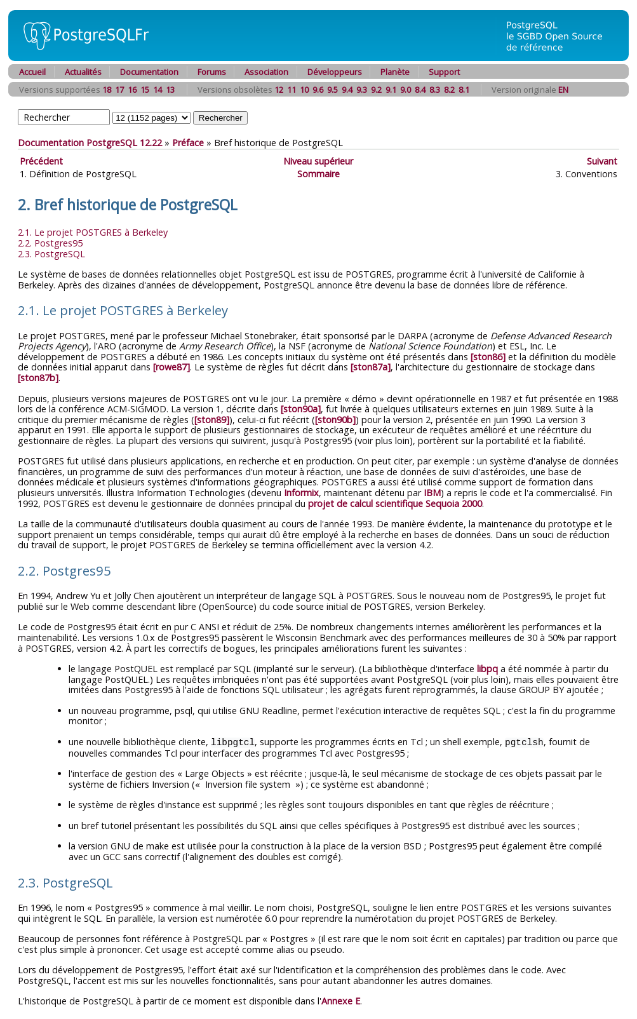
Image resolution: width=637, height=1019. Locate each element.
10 (304, 89)
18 (106, 89)
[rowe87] (171, 367)
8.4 (420, 89)
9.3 (361, 89)
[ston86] (488, 357)
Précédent (41, 161)
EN (563, 89)
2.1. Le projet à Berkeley (93, 232)
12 (278, 89)
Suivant (602, 161)
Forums (212, 72)
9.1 (391, 89)
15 (144, 89)
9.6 (317, 89)
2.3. (51, 254)
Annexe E (340, 1000)
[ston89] (211, 420)
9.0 (405, 89)
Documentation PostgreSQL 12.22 (90, 143)
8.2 (449, 89)
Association (266, 72)
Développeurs (334, 72)
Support (444, 72)
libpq (487, 669)
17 (119, 89)
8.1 (464, 89)
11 (291, 89)
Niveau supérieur (318, 161)
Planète (395, 72)
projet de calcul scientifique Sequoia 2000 (395, 503)
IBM (432, 493)
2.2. (50, 243)
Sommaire (318, 174)
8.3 (434, 89)
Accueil (32, 72)
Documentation (149, 72)
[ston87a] (371, 367)
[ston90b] (335, 420)
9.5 (332, 89)
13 (170, 89)
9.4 (347, 89)
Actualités (83, 72)
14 (157, 89)
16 (132, 89)
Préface (188, 143)
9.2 (376, 89)
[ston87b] (38, 378)
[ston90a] (301, 409)
